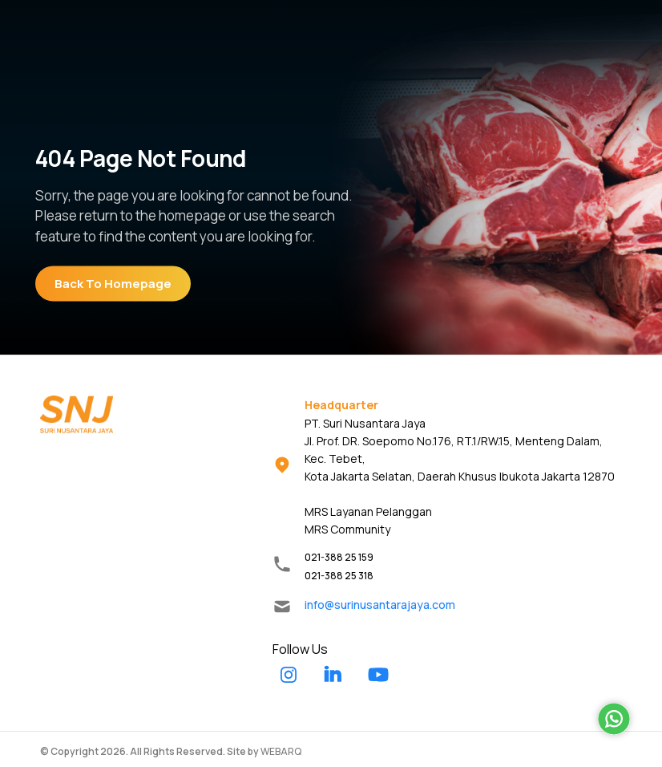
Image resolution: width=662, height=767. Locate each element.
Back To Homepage (113, 283)
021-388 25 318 (339, 575)
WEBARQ (280, 751)
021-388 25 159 (339, 557)
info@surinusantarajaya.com (380, 604)
